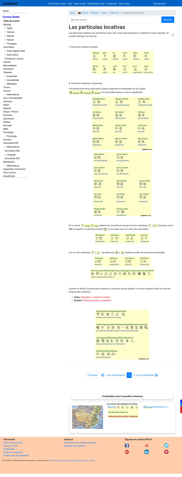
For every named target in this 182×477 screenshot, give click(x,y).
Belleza (6, 122)
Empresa (7, 72)
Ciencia (6, 91)
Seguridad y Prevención (14, 169)
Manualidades (10, 65)
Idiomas (7, 24)
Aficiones (7, 101)
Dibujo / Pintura (10, 111)
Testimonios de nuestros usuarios (80, 442)
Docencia (7, 115)
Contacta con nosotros (75, 446)
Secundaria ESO (10, 143)
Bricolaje (7, 125)
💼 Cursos (83, 13)
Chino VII (114, 13)
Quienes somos (10, 446)
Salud (6, 105)
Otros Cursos (9, 172)
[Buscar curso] (113, 19)
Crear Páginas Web (16, 51)
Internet (7, 62)
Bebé (5, 129)
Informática (8, 47)
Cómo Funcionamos (12, 442)
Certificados (9, 449)
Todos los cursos (11, 21)
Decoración (8, 118)
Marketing (11, 84)
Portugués (12, 43)
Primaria (7, 139)
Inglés (10, 28)
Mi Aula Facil (160, 3)
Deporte (7, 108)
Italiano (10, 40)
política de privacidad (72, 460)
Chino (104, 13)
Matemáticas (13, 94)
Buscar (168, 19)
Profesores (111, 3)
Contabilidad (13, 80)
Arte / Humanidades (13, 98)
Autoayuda (8, 69)
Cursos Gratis (11, 16)
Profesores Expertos (13, 452)
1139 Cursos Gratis (57, 3)
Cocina (6, 87)
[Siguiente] (146, 375)
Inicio (6, 10)
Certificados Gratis (96, 3)
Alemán (10, 36)
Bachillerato (9, 162)
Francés (10, 32)
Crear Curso (124, 3)
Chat (69, 3)
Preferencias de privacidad (16, 455)
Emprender (12, 76)
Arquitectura (9, 176)
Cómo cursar (79, 3)
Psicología (8, 132)
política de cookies (88, 460)
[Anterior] (113, 375)
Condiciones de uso (57, 460)
